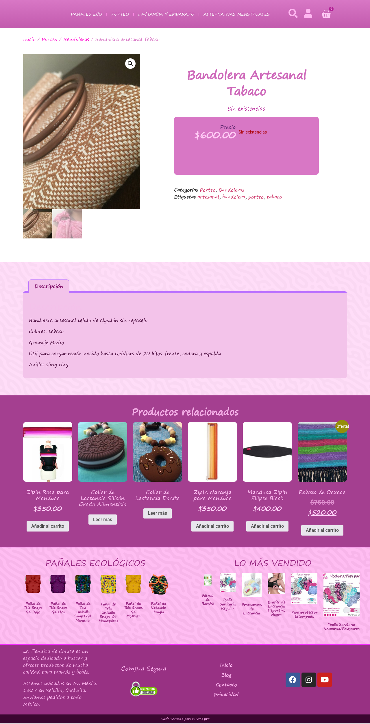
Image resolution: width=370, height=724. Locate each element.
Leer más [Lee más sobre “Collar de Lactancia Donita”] (157, 514)
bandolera (233, 197)
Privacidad (226, 695)
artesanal (208, 197)
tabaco (274, 197)
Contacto (226, 685)
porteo (256, 197)
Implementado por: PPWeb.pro (185, 719)
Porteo (120, 14)
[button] (130, 63)
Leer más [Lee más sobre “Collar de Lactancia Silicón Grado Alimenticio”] (102, 520)
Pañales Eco (86, 14)
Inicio (29, 39)
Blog (226, 675)
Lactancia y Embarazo (166, 14)
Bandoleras (76, 39)
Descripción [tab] (48, 287)
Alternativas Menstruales (237, 14)
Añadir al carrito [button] (47, 526)
